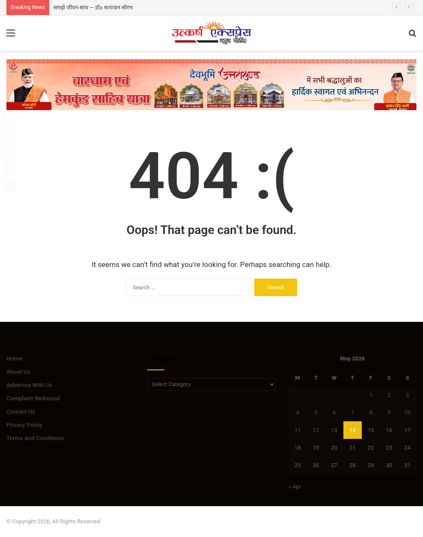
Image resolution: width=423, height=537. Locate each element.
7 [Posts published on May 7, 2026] (352, 412)
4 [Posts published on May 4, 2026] (297, 412)
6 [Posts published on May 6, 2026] (334, 412)
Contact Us (20, 411)
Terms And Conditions (35, 438)
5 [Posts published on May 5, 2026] (315, 412)
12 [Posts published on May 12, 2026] (316, 430)
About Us (18, 371)
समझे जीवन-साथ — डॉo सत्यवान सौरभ (93, 7)
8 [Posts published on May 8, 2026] (370, 412)
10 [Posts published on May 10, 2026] (407, 412)
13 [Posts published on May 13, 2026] (334, 430)
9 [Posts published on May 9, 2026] (388, 412)
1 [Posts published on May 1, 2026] (370, 395)
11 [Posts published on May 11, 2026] (298, 430)
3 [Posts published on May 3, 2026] (407, 395)
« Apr (295, 486)
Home (14, 358)
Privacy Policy (24, 424)
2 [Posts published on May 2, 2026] (388, 395)
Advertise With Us (29, 384)
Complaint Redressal (33, 398)
